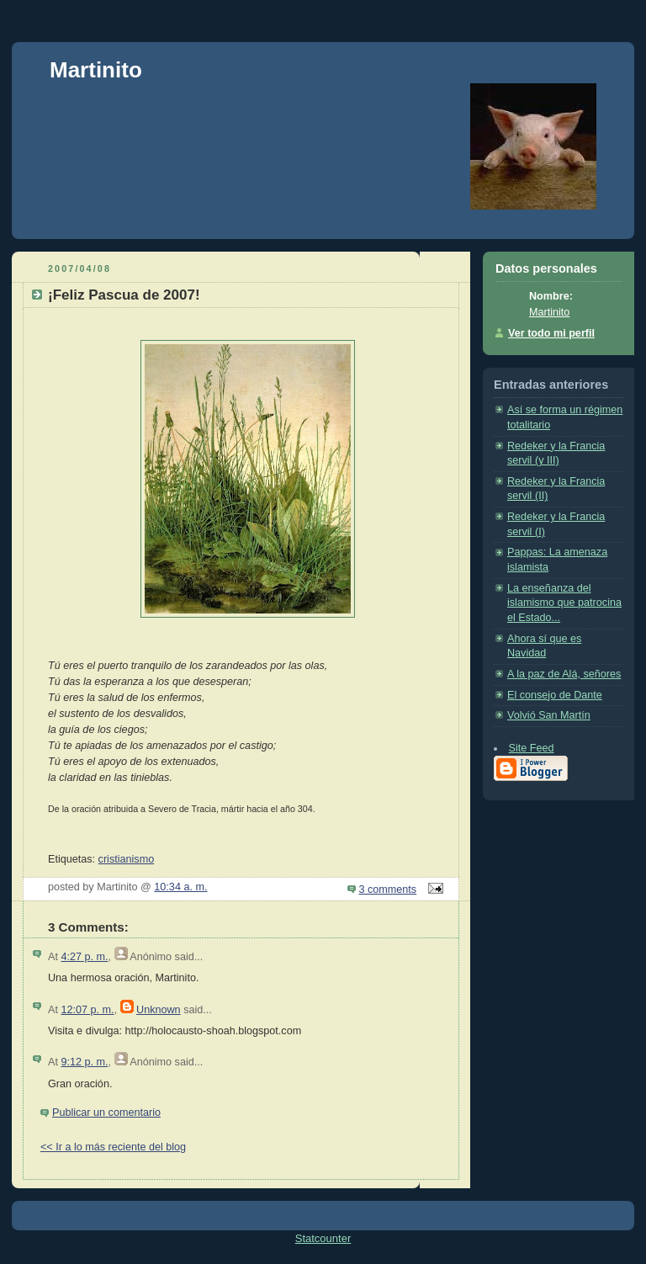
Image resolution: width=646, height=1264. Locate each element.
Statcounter (323, 1238)
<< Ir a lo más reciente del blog (113, 1147)
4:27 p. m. (84, 957)
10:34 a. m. (180, 887)
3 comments (388, 889)
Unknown (158, 1010)
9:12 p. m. (84, 1062)
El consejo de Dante (554, 695)
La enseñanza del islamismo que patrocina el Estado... (564, 603)
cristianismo (126, 859)
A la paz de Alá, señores (564, 674)
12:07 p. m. (87, 1010)
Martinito (96, 69)
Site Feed (531, 748)
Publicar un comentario (106, 1112)
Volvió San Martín (548, 715)
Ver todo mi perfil (551, 333)
